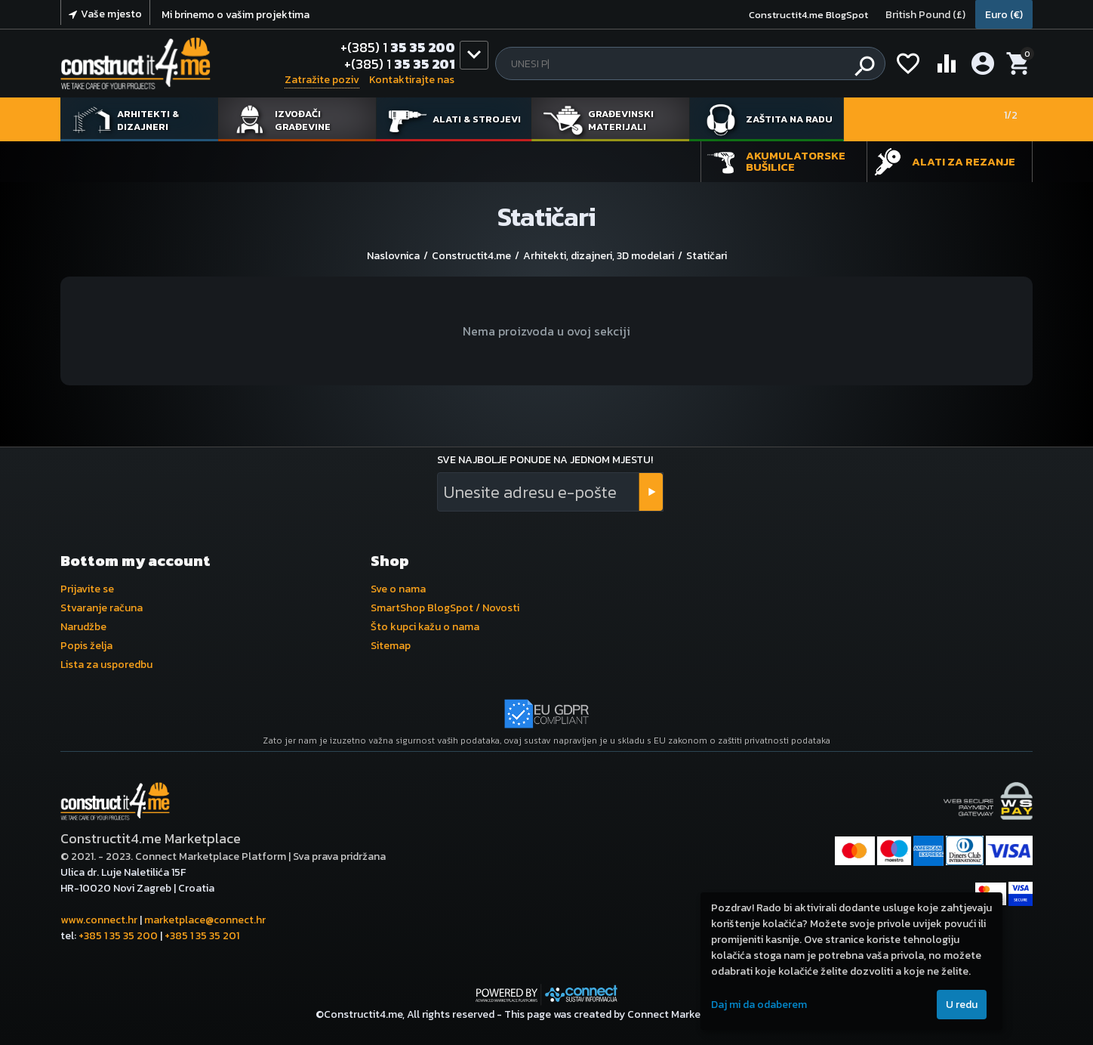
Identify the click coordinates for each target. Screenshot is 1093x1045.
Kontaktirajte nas (411, 80)
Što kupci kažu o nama (425, 627)
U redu (962, 1005)
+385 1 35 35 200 (118, 936)
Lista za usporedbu (106, 664)
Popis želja (86, 646)
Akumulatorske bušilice (795, 161)
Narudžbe (83, 627)
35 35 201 (399, 64)
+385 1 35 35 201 (202, 936)
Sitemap (391, 646)
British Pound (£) (925, 15)
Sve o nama (398, 589)
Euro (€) (1004, 15)
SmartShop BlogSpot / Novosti (445, 608)
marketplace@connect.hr (205, 920)
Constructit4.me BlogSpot (808, 15)
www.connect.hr (98, 920)
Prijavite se (87, 589)
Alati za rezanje (963, 161)
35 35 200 (397, 47)
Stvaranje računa (101, 608)
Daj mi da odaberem (759, 1005)
